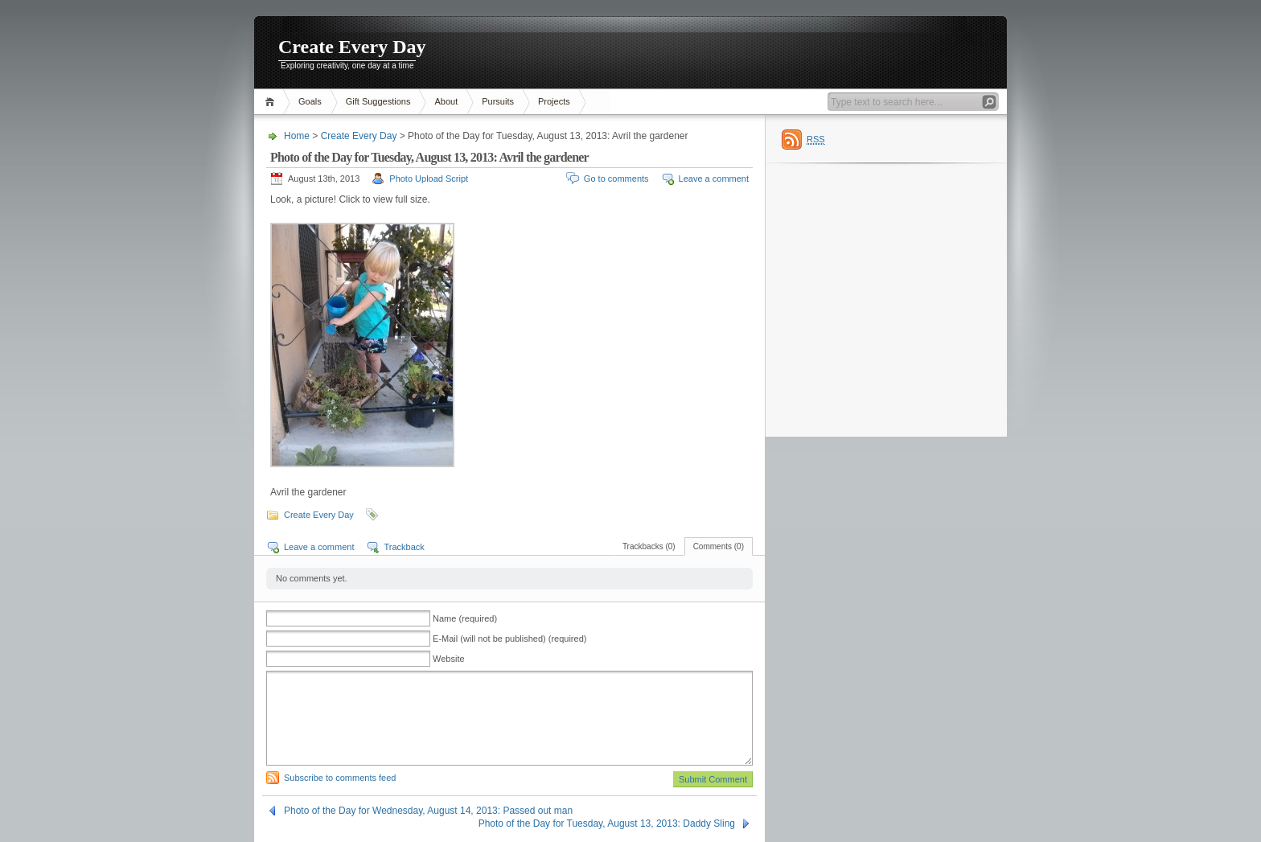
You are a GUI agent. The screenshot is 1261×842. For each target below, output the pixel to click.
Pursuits (498, 101)
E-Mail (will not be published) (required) (509, 638)
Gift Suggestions (378, 101)
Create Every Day (352, 46)
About (446, 101)
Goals (310, 101)
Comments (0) (718, 546)
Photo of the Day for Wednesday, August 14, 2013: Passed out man (428, 810)
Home (272, 101)
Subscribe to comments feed (340, 777)
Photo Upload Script (428, 178)
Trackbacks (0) (649, 546)
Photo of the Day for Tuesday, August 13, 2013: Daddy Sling (607, 823)
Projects (554, 101)
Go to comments (616, 178)
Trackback (404, 547)
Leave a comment (714, 178)
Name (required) (465, 618)
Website (449, 658)
